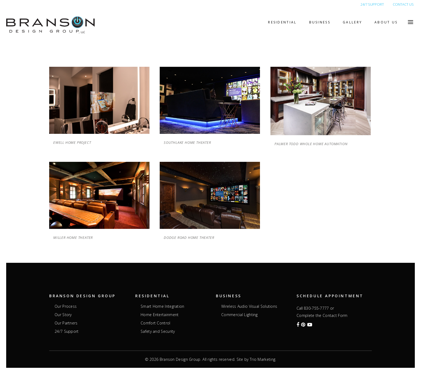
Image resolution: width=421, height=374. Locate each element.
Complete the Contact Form (322, 315)
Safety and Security (158, 331)
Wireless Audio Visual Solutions (249, 306)
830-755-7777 (316, 308)
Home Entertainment (160, 315)
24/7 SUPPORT (372, 4)
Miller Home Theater (73, 237)
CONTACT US (403, 4)
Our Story (63, 315)
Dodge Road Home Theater (189, 237)
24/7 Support (67, 331)
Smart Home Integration (162, 306)
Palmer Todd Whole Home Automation (310, 143)
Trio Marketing (262, 359)
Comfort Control (155, 323)
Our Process (66, 306)
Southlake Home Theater (187, 142)
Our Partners (66, 323)
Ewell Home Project (72, 142)
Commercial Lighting (239, 315)
